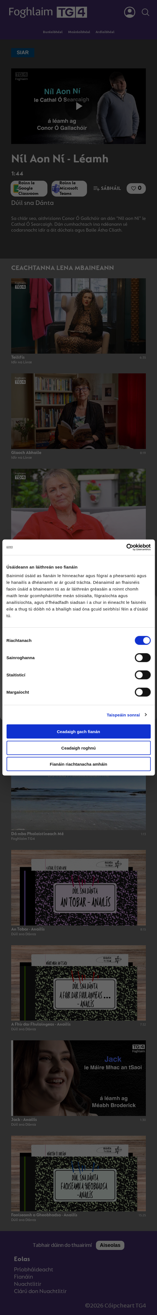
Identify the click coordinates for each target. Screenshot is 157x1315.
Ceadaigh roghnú (78, 747)
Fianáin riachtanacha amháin (78, 764)
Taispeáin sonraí (123, 714)
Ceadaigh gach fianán (78, 731)
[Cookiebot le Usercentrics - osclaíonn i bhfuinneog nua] (126, 547)
